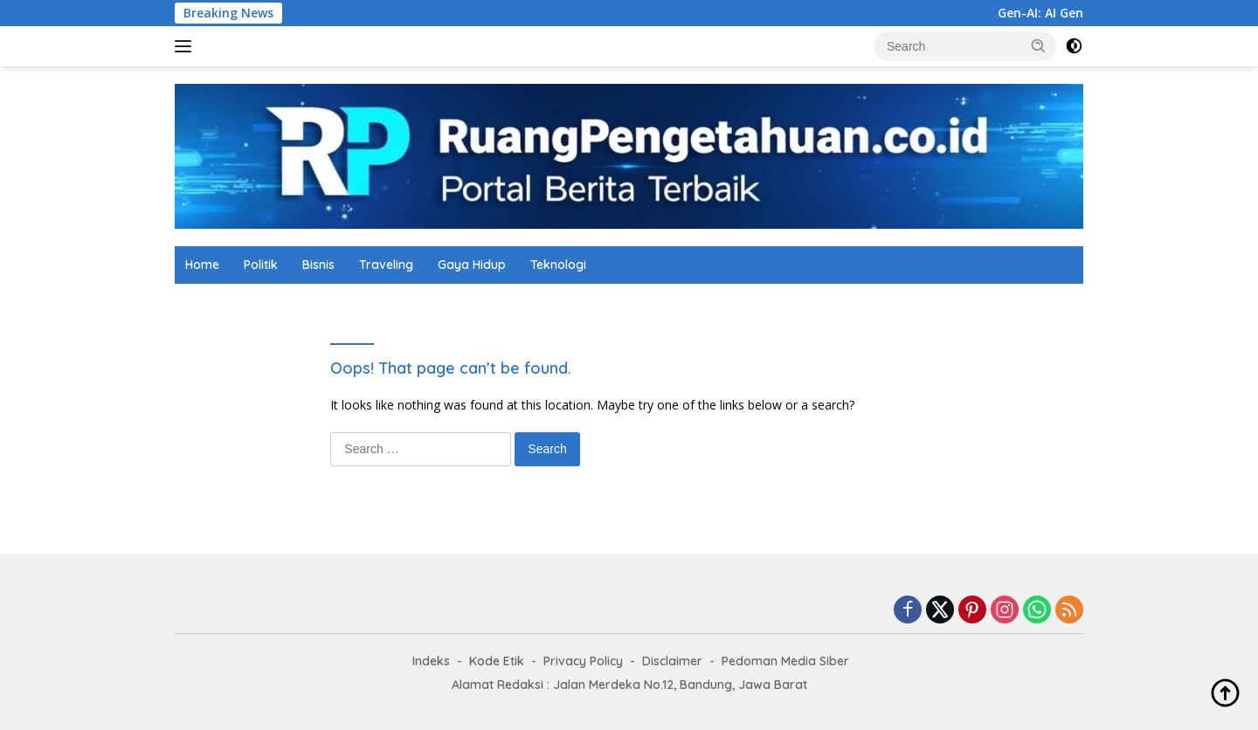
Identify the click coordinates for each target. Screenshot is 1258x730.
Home (202, 264)
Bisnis (318, 264)
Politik (261, 264)
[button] (1038, 45)
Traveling (386, 264)
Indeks (431, 661)
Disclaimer (672, 661)
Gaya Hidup (472, 264)
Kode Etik (496, 661)
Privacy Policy (583, 661)
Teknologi (558, 264)
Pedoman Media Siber (785, 661)
